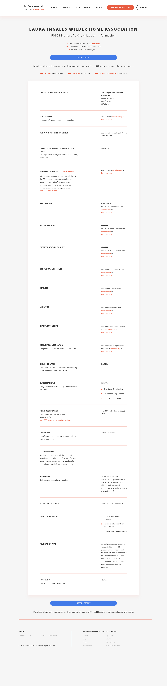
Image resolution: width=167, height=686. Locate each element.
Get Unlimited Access (121, 7)
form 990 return (46, 420)
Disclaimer (53, 635)
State (85, 642)
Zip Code (109, 635)
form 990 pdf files (93, 66)
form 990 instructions (48, 190)
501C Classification (113, 645)
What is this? (66, 171)
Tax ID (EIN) (110, 642)
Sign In (143, 7)
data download (106, 119)
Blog (78, 7)
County (108, 639)
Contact (98, 7)
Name (85, 635)
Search (55, 7)
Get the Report (84, 57)
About (87, 7)
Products (67, 7)
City (84, 639)
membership (117, 117)
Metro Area (87, 645)
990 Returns (94, 43)
